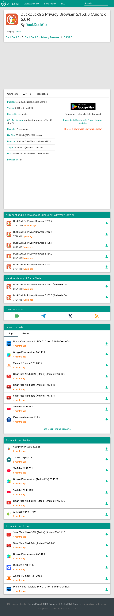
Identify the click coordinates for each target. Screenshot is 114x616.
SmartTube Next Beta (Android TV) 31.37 (34, 395)
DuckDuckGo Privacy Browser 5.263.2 (32, 221)
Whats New (12, 94)
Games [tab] (25, 333)
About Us (77, 604)
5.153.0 (68, 37)
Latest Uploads (32, 3)
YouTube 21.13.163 (23, 406)
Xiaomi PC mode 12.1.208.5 (27, 363)
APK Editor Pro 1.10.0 (24, 511)
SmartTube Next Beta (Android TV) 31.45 (34, 384)
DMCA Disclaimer (51, 604)
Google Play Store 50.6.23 (26, 446)
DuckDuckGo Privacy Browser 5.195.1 (32, 242)
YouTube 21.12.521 (23, 468)
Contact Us (66, 604)
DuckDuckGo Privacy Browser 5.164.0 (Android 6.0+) (40, 284)
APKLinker (10, 3)
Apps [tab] (11, 333)
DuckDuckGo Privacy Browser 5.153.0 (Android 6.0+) (40, 295)
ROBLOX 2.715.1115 (23, 565)
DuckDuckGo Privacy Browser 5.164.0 (32, 253)
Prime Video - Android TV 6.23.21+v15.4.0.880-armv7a (41, 341)
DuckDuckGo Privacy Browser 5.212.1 (32, 232)
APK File (27, 94)
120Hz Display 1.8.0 (23, 457)
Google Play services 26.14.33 (29, 352)
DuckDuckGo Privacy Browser (42, 37)
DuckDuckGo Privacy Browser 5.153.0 (32, 264)
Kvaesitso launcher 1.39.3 (26, 417)
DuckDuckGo (36, 25)
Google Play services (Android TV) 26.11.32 (35, 479)
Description (42, 94)
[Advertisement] (57, 67)
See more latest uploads (57, 429)
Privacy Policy (34, 604)
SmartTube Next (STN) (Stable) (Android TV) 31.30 (39, 374)
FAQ (63, 4)
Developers (50, 3)
